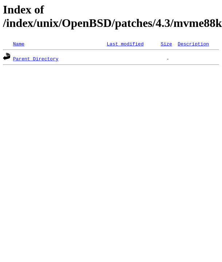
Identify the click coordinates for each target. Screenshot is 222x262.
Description (193, 43)
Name (18, 43)
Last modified (125, 43)
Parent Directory (36, 58)
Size (166, 43)
